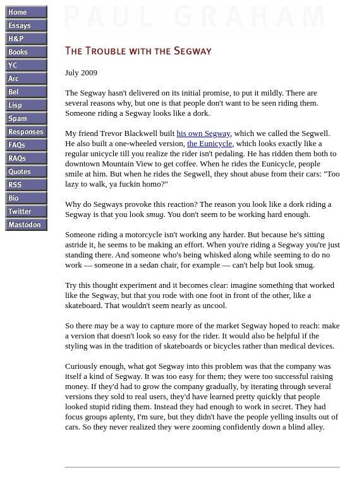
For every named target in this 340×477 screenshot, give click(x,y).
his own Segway (203, 133)
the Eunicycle (209, 143)
